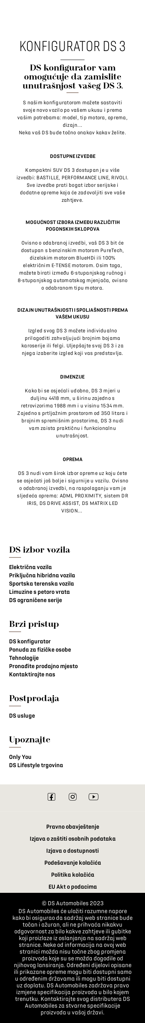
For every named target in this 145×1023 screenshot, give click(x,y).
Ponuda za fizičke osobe (40, 649)
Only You (20, 757)
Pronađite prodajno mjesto (43, 666)
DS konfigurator (30, 641)
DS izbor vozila (39, 549)
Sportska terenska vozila (41, 583)
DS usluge (22, 715)
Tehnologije (24, 658)
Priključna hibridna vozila (42, 575)
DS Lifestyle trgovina (36, 765)
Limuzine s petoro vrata (39, 592)
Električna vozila (30, 567)
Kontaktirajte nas (32, 674)
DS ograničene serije (35, 600)
